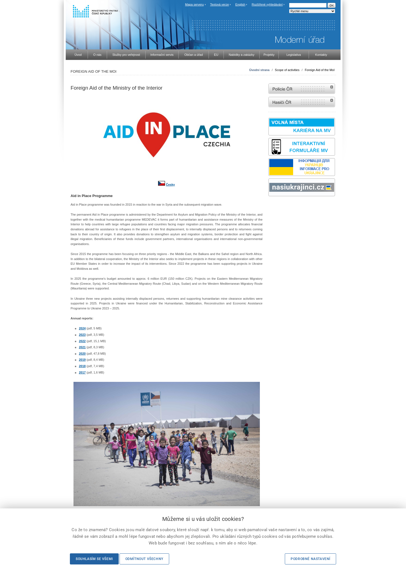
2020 (82, 353)
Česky (170, 184)
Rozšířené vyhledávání (267, 4)
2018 (82, 366)
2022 (82, 341)
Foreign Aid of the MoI (320, 70)
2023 (82, 334)
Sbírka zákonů (269, 206)
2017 (82, 372)
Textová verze (219, 4)
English (240, 4)
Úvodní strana (259, 70)
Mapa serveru (194, 4)
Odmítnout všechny (144, 559)
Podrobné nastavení (310, 559)
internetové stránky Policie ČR (301, 89)
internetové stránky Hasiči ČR (301, 102)
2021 (82, 347)
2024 (82, 328)
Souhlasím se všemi (94, 559)
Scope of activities (287, 70)
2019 (82, 359)
